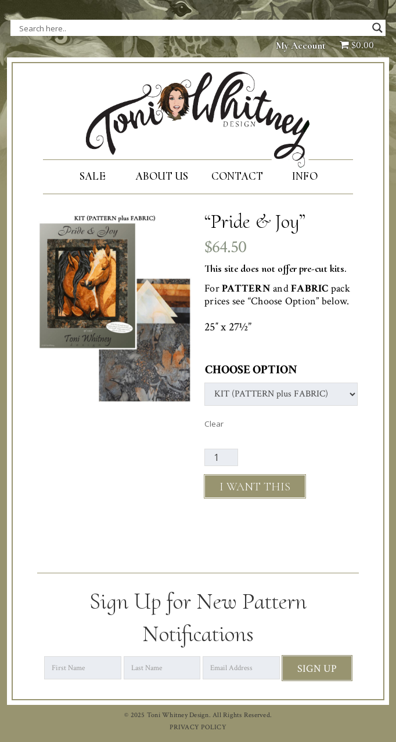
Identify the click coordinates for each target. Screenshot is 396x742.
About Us (161, 176)
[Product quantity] (221, 457)
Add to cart (254, 486)
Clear (214, 424)
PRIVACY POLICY (198, 727)
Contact (237, 176)
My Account (301, 45)
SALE (92, 176)
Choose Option (251, 369)
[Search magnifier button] (377, 28)
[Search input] (135, 28)
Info (305, 176)
